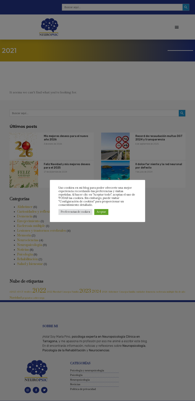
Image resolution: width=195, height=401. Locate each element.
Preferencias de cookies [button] (75, 212)
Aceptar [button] (101, 212)
